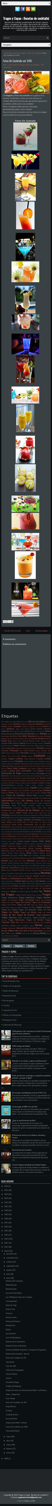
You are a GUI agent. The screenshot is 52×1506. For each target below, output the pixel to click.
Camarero (40, 743)
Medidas (10, 853)
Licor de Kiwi (6, 834)
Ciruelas (43, 753)
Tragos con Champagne (41, 902)
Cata (36, 745)
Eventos (47, 790)
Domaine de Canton (44, 780)
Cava (3, 748)
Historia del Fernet (13, 1321)
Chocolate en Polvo (35, 753)
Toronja (34, 895)
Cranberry (48, 761)
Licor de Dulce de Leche (8, 832)
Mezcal (48, 853)
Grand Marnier (16, 803)
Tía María (34, 891)
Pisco (17, 868)
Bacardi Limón (35, 731)
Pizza (32, 868)
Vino (17, 930)
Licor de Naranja (45, 836)
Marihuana (5, 851)
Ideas (41, 813)
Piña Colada (9, 868)
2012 (6, 1243)
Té (40, 888)
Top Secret (10, 1362)
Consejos (19, 761)
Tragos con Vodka (10, 912)
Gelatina (18, 801)
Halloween (5, 805)
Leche (14, 824)
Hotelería (12, 813)
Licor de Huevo (46, 832)
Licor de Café (11, 829)
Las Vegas (42, 822)
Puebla (17, 873)
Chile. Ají (8, 753)
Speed (37, 886)
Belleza (7, 736)
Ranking (37, 873)
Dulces (28, 783)
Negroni (11, 861)
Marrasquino (20, 851)
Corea (36, 761)
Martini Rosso (45, 850)
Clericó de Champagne (15, 1370)
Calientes (28, 743)
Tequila (13, 891)
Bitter (20, 736)
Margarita (38, 848)
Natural (48, 858)
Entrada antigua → (42, 631)
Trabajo (39, 895)
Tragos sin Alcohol (35, 920)
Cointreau (19, 759)
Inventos (47, 815)
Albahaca (4, 724)
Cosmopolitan (11, 1301)
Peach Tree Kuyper (18, 865)
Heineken (31, 805)
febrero (9, 1449)
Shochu (24, 884)
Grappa (40, 803)
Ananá (45, 726)
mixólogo (42, 855)
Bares (17, 734)
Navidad (4, 860)
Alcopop (23, 724)
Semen (8, 884)
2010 (6, 1251)
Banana (4, 734)
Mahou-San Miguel (14, 846)
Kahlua (9, 822)
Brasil (10, 741)
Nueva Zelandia (41, 861)
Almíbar (4, 726)
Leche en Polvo (40, 825)
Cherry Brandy (28, 750)
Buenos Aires (34, 741)
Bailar (42, 731)
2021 (6, 1206)
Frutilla (9, 798)
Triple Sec (15, 922)
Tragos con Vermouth (27, 910)
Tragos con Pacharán (16, 907)
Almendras (47, 724)
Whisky (43, 933)
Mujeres (23, 858)
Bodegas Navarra (6, 738)
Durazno (34, 783)
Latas (49, 822)
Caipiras (22, 743)
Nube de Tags (11, 1305)
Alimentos (39, 724)
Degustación (26, 773)
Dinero (11, 780)
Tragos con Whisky (28, 912)
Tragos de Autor (44, 912)
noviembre (10, 1258)
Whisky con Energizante (12, 1015)
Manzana (47, 846)
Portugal (28, 870)
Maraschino (22, 848)
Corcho (26, 761)
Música (34, 858)
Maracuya (12, 848)
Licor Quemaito (40, 839)
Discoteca (23, 780)
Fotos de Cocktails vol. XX (16, 1358)
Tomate (18, 895)
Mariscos (12, 851)
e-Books (41, 783)
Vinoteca (12, 933)
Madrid (3, 846)
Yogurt (49, 933)
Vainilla (12, 925)
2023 (22, 722)
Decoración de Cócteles (21, 1150)
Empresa (41, 785)
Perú (34, 865)
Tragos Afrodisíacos (9, 897)
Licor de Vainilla (17, 839)
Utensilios (5, 925)
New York (18, 861)
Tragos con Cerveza (23, 902)
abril (8, 1441)
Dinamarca (4, 780)
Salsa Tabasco (46, 879)
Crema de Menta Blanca (21, 766)
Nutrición (16, 863)
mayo (8, 1436)
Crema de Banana (7, 764)
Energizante (5, 788)
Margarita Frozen (9, 996)
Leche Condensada (25, 824)
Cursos (34, 771)
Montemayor (5, 858)
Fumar (36, 798)
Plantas (42, 868)
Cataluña (42, 746)
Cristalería (22, 768)
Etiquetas (33, 790)
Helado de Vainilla (43, 805)
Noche (24, 861)
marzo (8, 1445)
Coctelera (4, 759)
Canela (16, 745)
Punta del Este (24, 873)
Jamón (29, 817)
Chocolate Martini (13, 1431)
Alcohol (17, 724)
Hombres (48, 810)
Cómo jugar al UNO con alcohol (24, 1106)
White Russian (11, 1285)
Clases (49, 753)
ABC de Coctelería (36, 721)
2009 (6, 1458)
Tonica (23, 895)
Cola (25, 759)
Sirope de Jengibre (40, 884)
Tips (41, 891)
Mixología (36, 855)
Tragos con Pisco (29, 907)
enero (8, 1453)
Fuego (32, 798)
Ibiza (36, 813)
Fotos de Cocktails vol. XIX (16, 1402)
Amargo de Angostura (28, 726)
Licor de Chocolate (35, 829)
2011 (6, 1247)
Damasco (48, 771)
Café (10, 743)
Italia (8, 817)
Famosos (4, 793)
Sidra (32, 884)
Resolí (9, 879)
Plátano (48, 868)
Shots (29, 884)
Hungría (31, 813)
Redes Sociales (12, 876)
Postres (34, 870)
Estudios (26, 790)
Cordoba (31, 761)
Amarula (39, 726)
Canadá (3, 746)
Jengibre (38, 817)
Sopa (28, 886)
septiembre (10, 1266)
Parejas (3, 865)
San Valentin (41, 881)
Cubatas (33, 768)
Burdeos (43, 741)
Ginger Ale (38, 801)
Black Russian (11, 1289)
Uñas (42, 922)
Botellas (35, 738)
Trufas (26, 922)
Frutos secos (25, 798)
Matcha (3, 853)
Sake (40, 879)
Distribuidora (31, 780)
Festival (22, 793)
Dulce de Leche (20, 783)
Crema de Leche (7, 766)
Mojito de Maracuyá (10, 991)
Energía (48, 785)
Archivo (31, 946)
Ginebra (29, 800)
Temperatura (5, 891)
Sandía (3, 884)
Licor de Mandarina (18, 834)
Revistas (24, 878)
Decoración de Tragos (18, 53)
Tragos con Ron (43, 907)
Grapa (26, 803)
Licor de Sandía (6, 839)
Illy (45, 813)
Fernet (11, 793)
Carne (29, 746)
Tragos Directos (9, 917)
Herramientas (6, 808)
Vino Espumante (36, 931)
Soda (16, 886)
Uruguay (48, 922)
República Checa (45, 876)
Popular (7, 946)
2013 (6, 1239)
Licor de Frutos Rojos (14, 1293)
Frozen (48, 795)
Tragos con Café (7, 902)
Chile (3, 753)
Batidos (37, 734)
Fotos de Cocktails (34, 53)
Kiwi (24, 822)
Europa (39, 790)
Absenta (48, 722)
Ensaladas (14, 788)
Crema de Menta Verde (37, 766)
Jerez (43, 817)
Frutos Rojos (16, 798)
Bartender (30, 734)
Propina (3, 873)
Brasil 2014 (17, 741)
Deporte (33, 773)
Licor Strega (12, 841)
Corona (41, 761)
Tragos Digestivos (43, 915)
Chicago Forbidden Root (43, 751)
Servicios (14, 884)
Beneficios (14, 736)
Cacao (49, 741)
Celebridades (10, 748)
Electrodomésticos (8, 785)
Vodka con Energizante (12, 986)
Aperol (18, 729)
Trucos (21, 922)
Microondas (14, 855)
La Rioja (30, 822)
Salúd (23, 881)
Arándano (47, 729)
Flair (49, 793)
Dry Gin (11, 783)
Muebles (16, 858)
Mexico (35, 853)
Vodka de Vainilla (27, 933)
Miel (25, 855)
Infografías (5, 815)
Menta (29, 853)
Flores (3, 795)
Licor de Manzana (31, 834)
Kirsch (19, 822)
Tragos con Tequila (9, 910)
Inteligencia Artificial (37, 815)
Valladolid (25, 926)
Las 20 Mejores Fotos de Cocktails (19, 1297)
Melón (16, 853)
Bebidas (43, 733)
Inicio (28, 631)
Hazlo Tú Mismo (19, 805)
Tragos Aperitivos (26, 897)
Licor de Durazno (22, 832)
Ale (27, 724)
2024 (26, 722)
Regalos (36, 876)
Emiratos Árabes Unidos (26, 785)
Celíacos (18, 748)
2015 (7, 722)
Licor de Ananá (28, 827)
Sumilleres (15, 888)
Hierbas (14, 810)
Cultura (39, 768)
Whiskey (36, 933)
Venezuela (47, 926)
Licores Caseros (31, 841)
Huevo (18, 813)
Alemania (31, 724)
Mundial (29, 858)
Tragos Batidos (43, 897)
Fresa (35, 795)
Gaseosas (47, 798)
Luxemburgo (40, 844)
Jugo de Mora (46, 820)
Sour (32, 886)
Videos (11, 930)
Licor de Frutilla (35, 832)
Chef (21, 751)
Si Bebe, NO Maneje (13, 1386)
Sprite (41, 886)
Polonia (9, 870)
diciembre (10, 1254)
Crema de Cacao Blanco (33, 764)
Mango (39, 846)
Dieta (49, 778)
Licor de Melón (22, 836)
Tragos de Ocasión (26, 914)
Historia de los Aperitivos (15, 1341)
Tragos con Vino (44, 910)
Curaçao (4, 771)
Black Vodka (40, 736)
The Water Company (23, 891)
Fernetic (16, 793)
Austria (21, 731)
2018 (18, 722)
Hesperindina (18, 808)
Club (9, 756)
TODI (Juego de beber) (21, 1046)
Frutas (3, 798)
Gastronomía (7, 800)
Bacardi (27, 731)
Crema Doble (12, 768)
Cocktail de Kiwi (12, 1414)
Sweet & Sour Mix (26, 888)
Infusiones (13, 815)
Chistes (18, 753)
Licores (20, 841)
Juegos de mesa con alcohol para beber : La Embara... (27, 1390)
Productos (47, 870)
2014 (3, 722)
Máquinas (4, 848)
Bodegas (47, 736)
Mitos (30, 855)
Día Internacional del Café (39, 776)
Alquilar (10, 726)
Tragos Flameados (24, 918)
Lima (41, 841)
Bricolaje (25, 741)
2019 (6, 1214)
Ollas (21, 863)
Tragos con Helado (37, 905)
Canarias (9, 746)
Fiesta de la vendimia (33, 793)
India (49, 813)
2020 (6, 1210)
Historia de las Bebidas (28, 810)
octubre (9, 1262)
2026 (6, 1186)
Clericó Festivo (11, 1374)
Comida (48, 759)
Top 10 (28, 895)
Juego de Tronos (12, 820)
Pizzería (37, 868)
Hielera (33, 808)
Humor (25, 813)
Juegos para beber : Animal (16, 1422)
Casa (32, 746)
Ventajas (4, 928)
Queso (32, 873)
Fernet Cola (10, 1309)
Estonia (9, 790)
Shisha (19, 884)
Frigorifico (41, 795)
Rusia (33, 879)
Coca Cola (16, 756)
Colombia (40, 759)
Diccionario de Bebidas (37, 778)
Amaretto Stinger (12, 1382)
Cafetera (15, 743)
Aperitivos (10, 729)
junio (8, 1278)
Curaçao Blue (14, 771)
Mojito (48, 855)
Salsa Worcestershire (8, 881)
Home (6, 53)
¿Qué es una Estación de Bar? (24, 1120)
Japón (34, 817)
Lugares (32, 844)
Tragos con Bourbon (9, 900)
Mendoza (22, 853)
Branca (48, 738)
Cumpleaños (47, 768)
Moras (12, 858)
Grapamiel (33, 803)
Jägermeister (23, 817)
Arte (10, 731)
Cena (22, 748)
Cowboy (6, 1005)
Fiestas (44, 793)
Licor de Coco (46, 829)
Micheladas (5, 855)
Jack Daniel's (14, 817)
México (42, 853)
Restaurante (15, 878)
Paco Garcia (47, 863)
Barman (23, 734)
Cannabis (22, 745)
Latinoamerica (6, 825)
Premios (39, 870)
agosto (9, 1270)
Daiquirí (41, 771)
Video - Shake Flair (13, 1394)
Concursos (11, 761)
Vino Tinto (5, 933)
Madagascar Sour (10, 1020)
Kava (14, 822)
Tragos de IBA (8, 914)
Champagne (14, 750)
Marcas (31, 848)
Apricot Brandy (36, 729)
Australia (16, 731)
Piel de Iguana (8, 1000)
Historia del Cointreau (14, 1281)
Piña (3, 868)
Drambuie (4, 783)
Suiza (8, 888)
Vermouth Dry (21, 928)
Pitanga (21, 868)
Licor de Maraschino (9, 836)
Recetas (46, 873)
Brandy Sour (10, 1325)
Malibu (25, 846)
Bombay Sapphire (18, 738)
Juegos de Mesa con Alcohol (29, 820)
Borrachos (28, 738)
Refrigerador (28, 876)
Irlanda (3, 817)
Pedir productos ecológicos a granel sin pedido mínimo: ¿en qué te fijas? (31, 1076)
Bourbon (41, 738)
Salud (17, 881)
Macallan (48, 844)
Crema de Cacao (20, 764)
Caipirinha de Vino (10, 1010)
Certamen (33, 748)
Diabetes (24, 778)
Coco (49, 756)
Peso (38, 865)
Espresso (40, 788)
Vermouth (11, 928)
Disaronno (17, 780)
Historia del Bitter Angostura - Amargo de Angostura (26, 1350)
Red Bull (4, 876)
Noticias (31, 860)
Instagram (27, 815)
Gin (23, 800)
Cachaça (4, 743)
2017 (14, 722)
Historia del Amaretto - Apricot (17, 1354)
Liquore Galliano (15, 844)
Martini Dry (35, 851)
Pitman (27, 868)
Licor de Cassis (21, 829)
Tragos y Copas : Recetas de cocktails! (26, 18)
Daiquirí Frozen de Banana (16, 1346)
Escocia (27, 788)
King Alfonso (11, 1406)
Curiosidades (26, 771)
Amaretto (17, 726)
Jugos (3, 822)
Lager (36, 822)
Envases (21, 788)
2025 (6, 1190)
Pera (30, 865)
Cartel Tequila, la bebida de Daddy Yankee (29, 1165)
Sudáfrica (47, 886)
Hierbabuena (6, 810)
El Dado (9, 1410)
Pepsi (26, 865)
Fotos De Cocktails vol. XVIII (17, 60)
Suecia (3, 888)
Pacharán (39, 863)
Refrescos (21, 876)
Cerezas (27, 748)
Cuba (28, 768)
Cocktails (39, 756)
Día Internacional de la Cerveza (19, 776)
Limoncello (4, 844)
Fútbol (41, 798)
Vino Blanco (24, 931)
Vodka (18, 933)
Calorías (34, 743)
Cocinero (30, 756)
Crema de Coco (46, 764)
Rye (36, 878)
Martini (27, 851)
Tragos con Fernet (8, 905)
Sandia (48, 881)
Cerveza (40, 748)
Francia (29, 795)
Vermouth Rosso (34, 928)
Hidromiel (27, 808)
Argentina (5, 731)
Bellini (8, 1329)
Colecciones (32, 759)
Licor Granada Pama (28, 839)
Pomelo (15, 870)
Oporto (27, 863)
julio (8, 1274)
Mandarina (32, 846)
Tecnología (46, 888)
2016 (10, 722)
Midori (21, 855)
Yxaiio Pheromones (7, 936)
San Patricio (30, 881)
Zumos (15, 936)
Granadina (5, 803)
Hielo (39, 808)
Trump (31, 922)
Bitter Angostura (29, 736)
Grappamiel (47, 803)
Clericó (4, 756)
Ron (29, 878)
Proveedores (10, 873)
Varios (38, 925)
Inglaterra (20, 815)
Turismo (37, 922)
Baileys (48, 731)
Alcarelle (10, 724)
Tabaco (37, 888)
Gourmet (47, 801)
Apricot (27, 729)
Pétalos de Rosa (45, 865)
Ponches (21, 870)
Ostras (33, 863)
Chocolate (24, 753)
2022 (6, 1202)
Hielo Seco (47, 808)
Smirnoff (10, 886)
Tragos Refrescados (16, 920)
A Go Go (9, 1313)
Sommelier (22, 886)
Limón (48, 841)
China (13, 753)
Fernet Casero (11, 1317)
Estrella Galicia (18, 790)
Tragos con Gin (23, 905)
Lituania (26, 844)
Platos (3, 870)
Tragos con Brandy (26, 900)
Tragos (46, 894)
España (33, 787)
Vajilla (19, 926)
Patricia (9, 865)
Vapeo (31, 926)
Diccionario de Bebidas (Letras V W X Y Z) (29, 1093)
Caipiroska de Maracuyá (12, 1025)
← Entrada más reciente (11, 631)
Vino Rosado (47, 931)
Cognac (11, 759)
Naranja (41, 857)
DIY (36, 780)
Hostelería (4, 813)
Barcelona (11, 734)
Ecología (48, 783)
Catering (48, 746)
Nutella (10, 863)
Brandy (4, 741)
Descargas (40, 773)
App (22, 729)
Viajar (43, 928)
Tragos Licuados (39, 917)
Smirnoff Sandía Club (11, 981)
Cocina (23, 756)
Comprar (4, 761)
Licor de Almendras (17, 827)
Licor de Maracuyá (45, 834)
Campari (47, 743)
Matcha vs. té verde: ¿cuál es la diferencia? (29, 1061)
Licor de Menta (33, 836)
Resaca (4, 878)
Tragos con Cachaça (43, 900)
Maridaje (47, 848)
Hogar (42, 810)
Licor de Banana (39, 827)
